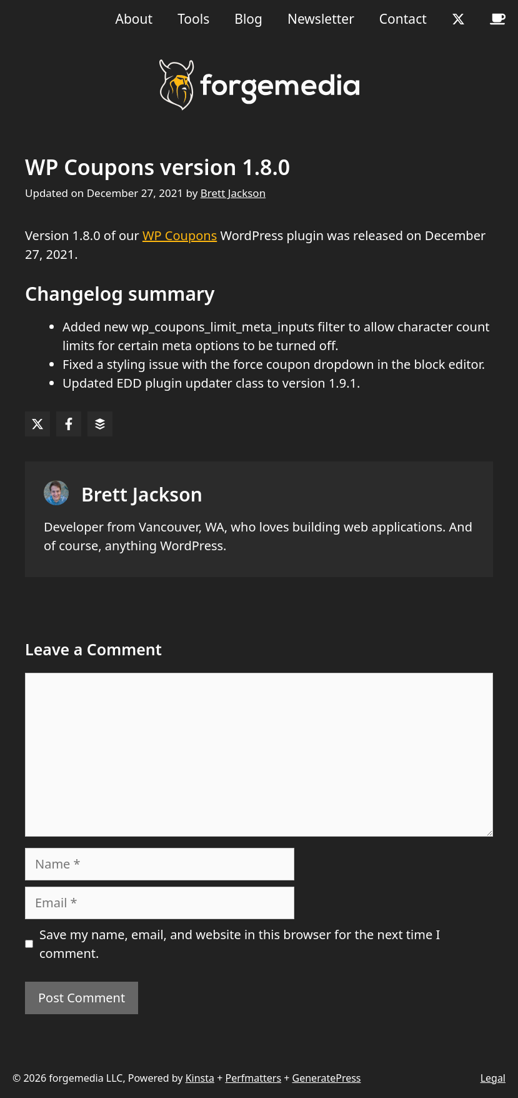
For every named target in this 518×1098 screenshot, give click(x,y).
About (134, 19)
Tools (193, 19)
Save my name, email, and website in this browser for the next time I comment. (239, 944)
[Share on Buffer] (99, 423)
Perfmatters (253, 1078)
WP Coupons (179, 235)
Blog (248, 19)
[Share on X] (37, 423)
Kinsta (200, 1078)
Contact (403, 19)
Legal (493, 1078)
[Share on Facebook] (68, 423)
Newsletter (320, 19)
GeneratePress (326, 1078)
